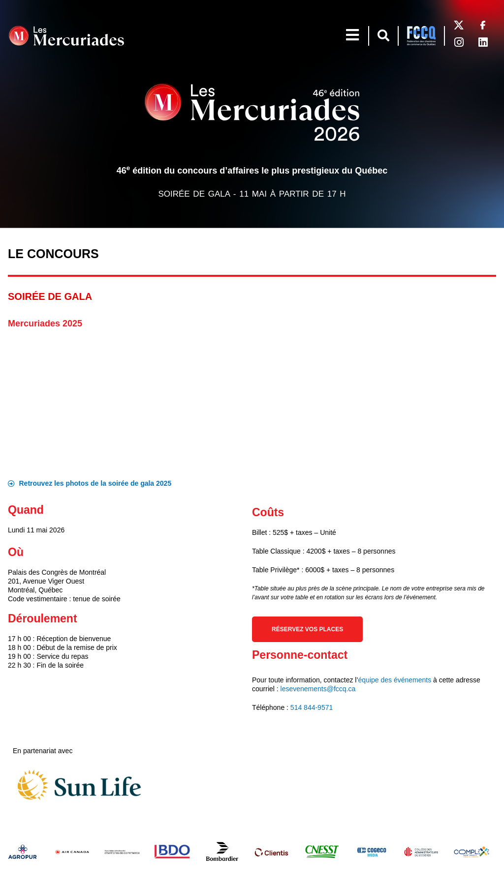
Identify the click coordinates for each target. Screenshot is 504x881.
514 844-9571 (311, 707)
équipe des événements (395, 680)
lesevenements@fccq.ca (318, 689)
